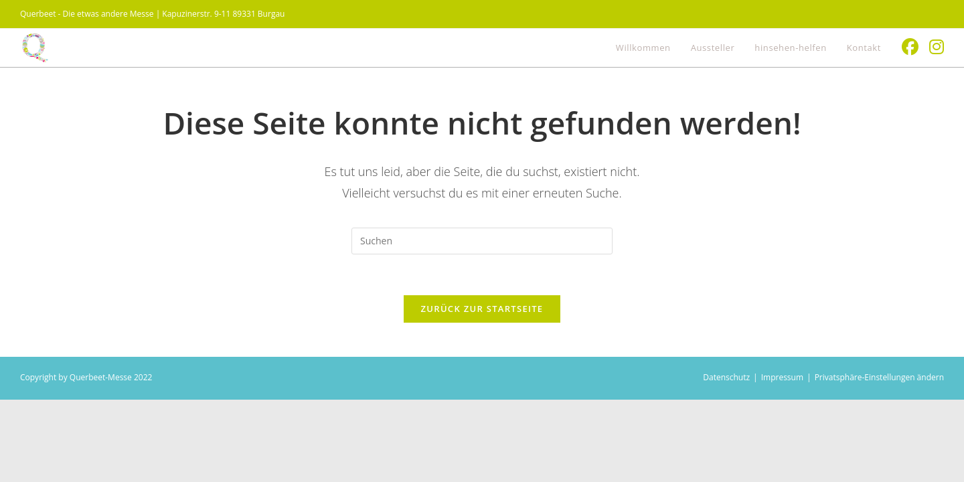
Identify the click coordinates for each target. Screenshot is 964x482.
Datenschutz (726, 377)
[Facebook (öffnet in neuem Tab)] (910, 47)
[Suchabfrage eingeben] (482, 241)
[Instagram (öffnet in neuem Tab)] (936, 47)
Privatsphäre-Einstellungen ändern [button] (879, 377)
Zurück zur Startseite (482, 309)
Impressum (782, 377)
